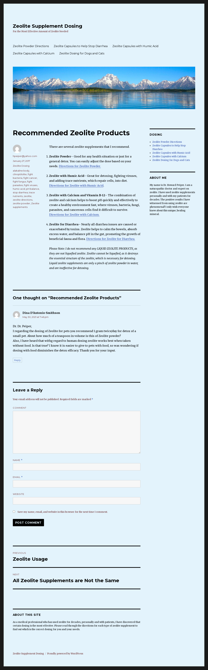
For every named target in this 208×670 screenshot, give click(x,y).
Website (18, 494)
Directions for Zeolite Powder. (80, 166)
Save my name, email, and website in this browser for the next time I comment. (62, 511)
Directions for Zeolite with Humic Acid (76, 185)
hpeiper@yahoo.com (25, 156)
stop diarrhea (20, 192)
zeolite (28, 196)
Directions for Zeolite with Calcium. (74, 214)
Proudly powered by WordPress (65, 653)
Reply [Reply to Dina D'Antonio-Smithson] (17, 360)
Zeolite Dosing (21, 165)
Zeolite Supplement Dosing (47, 26)
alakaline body (21, 170)
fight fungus (19, 181)
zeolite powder (21, 203)
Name (18, 460)
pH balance (32, 188)
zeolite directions (22, 199)
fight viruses (30, 185)
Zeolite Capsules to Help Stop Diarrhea (81, 46)
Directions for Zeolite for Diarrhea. (110, 239)
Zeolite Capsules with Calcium (33, 53)
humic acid (19, 188)
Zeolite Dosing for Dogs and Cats (81, 53)
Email (18, 477)
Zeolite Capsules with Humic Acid (135, 46)
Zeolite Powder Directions (31, 46)
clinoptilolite (20, 174)
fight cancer (30, 178)
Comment (19, 407)
